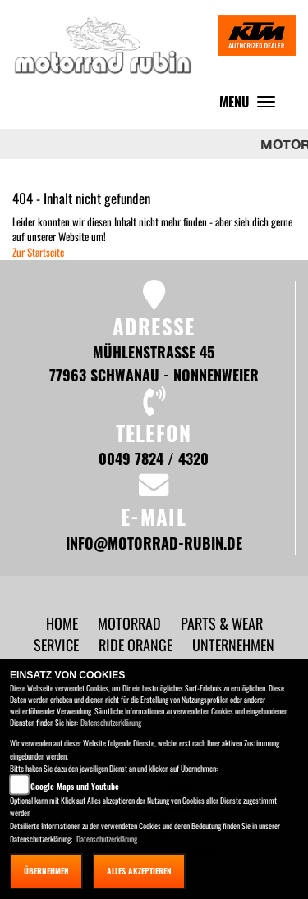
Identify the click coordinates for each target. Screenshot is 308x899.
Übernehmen (46, 871)
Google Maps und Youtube (74, 786)
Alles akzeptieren (139, 871)
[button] (131, 623)
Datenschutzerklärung (110, 722)
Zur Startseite (38, 252)
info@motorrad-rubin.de (154, 543)
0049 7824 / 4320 (154, 458)
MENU (251, 105)
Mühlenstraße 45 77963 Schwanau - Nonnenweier (154, 363)
